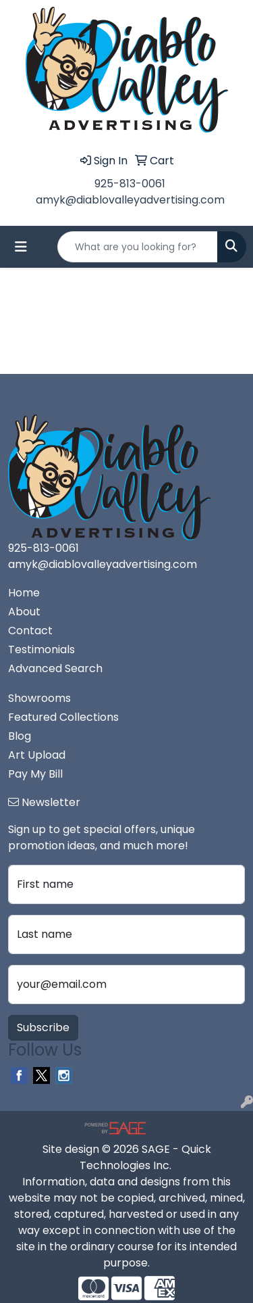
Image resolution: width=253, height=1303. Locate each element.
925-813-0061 (129, 183)
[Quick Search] (137, 246)
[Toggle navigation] (21, 246)
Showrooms (39, 698)
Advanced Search (55, 668)
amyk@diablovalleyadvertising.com (130, 200)
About (24, 611)
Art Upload (36, 755)
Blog (19, 736)
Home (24, 592)
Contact (30, 630)
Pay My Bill (35, 774)
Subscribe (43, 1027)
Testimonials (41, 649)
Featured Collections (63, 717)
